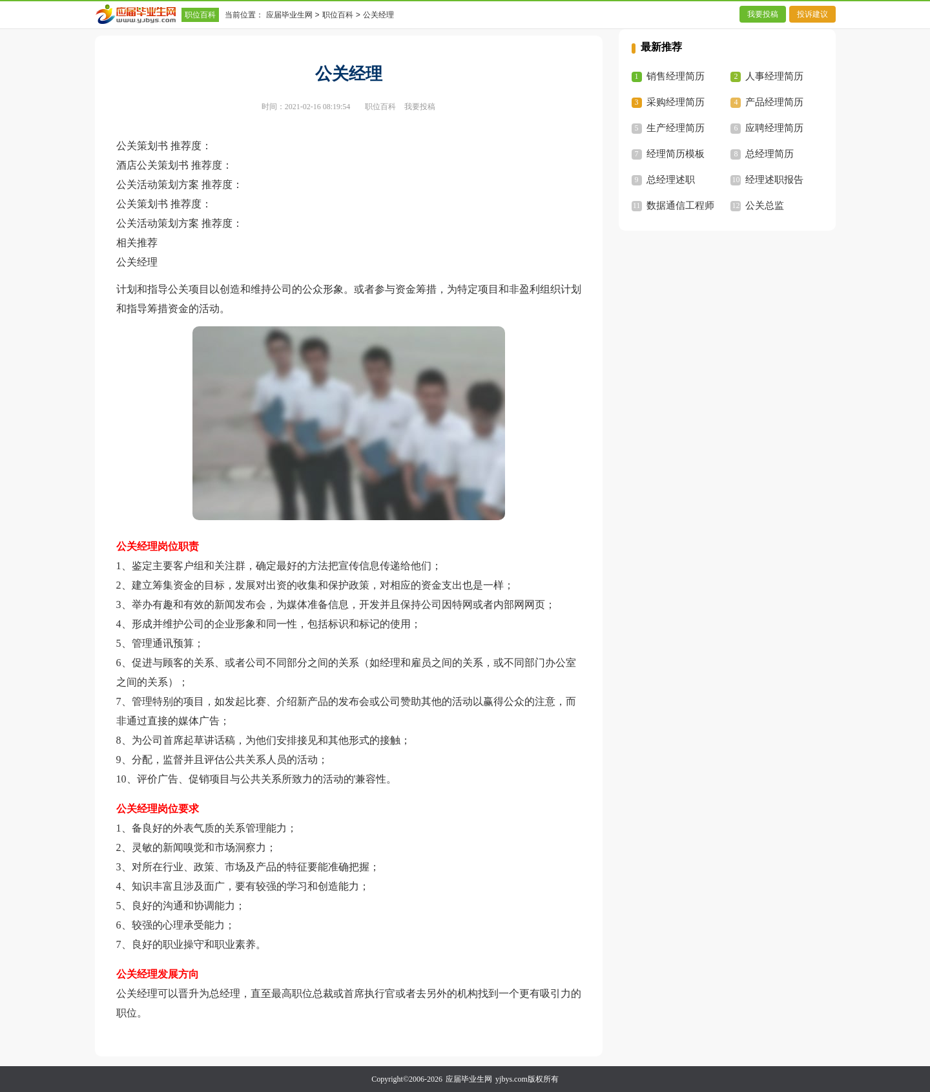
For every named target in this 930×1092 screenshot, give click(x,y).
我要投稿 (762, 14)
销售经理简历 (675, 76)
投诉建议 (812, 14)
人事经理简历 (774, 76)
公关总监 (764, 205)
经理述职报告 (774, 179)
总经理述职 (670, 179)
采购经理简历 (675, 102)
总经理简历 (769, 154)
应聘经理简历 (774, 128)
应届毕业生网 (289, 14)
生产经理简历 (675, 128)
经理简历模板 (675, 154)
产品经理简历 (774, 102)
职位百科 (200, 14)
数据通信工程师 (680, 205)
